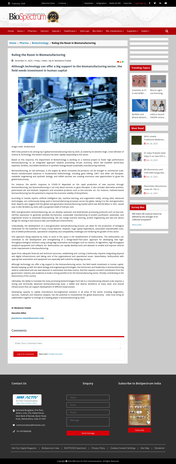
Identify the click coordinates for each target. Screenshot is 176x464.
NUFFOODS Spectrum (75, 448)
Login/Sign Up (140, 3)
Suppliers (131, 31)
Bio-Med (96, 31)
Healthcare (69, 31)
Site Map (145, 448)
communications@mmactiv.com (30, 425)
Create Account (55, 354)
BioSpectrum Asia (50, 448)
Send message (88, 433)
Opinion (45, 31)
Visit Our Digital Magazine (23, 448)
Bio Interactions (114, 31)
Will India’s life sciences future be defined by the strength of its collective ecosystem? (147, 216)
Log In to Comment (25, 354)
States (144, 31)
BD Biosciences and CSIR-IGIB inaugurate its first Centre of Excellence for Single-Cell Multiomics (154, 171)
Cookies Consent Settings (122, 448)
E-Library (62, 3)
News (20, 31)
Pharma (32, 31)
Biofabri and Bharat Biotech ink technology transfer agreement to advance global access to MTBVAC (139, 116)
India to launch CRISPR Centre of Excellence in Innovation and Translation (157, 116)
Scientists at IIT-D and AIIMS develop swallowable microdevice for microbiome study (139, 92)
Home (11, 31)
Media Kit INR (115, 3)
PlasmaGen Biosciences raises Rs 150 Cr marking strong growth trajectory (155, 188)
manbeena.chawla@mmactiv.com (27, 318)
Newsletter (88, 3)
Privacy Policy (98, 448)
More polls (137, 224)
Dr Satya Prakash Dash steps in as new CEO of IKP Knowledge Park (155, 154)
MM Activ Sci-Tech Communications (87, 461)
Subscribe (127, 3)
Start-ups (84, 31)
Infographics (101, 3)
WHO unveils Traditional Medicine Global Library (154, 138)
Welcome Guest (49, 3)
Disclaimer (159, 448)
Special (55, 31)
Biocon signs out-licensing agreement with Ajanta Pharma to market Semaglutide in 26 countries (157, 92)
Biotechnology (40, 43)
